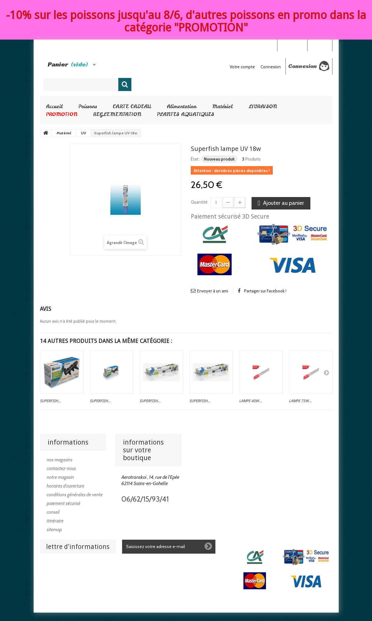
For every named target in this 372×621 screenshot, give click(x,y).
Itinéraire (55, 521)
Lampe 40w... (250, 401)
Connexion (319, 44)
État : (195, 158)
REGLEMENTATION (117, 114)
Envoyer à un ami (212, 290)
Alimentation (181, 106)
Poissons (87, 106)
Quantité (199, 202)
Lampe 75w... (300, 401)
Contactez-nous (61, 468)
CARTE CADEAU (132, 106)
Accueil (54, 106)
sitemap (54, 529)
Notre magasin (60, 477)
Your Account (292, 44)
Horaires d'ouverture (65, 486)
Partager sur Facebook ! (265, 290)
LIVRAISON (262, 106)
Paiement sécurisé (63, 503)
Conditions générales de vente (75, 495)
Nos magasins (60, 460)
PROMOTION (61, 114)
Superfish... (50, 401)
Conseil (53, 512)
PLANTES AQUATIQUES (185, 114)
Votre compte (242, 66)
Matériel (222, 106)
